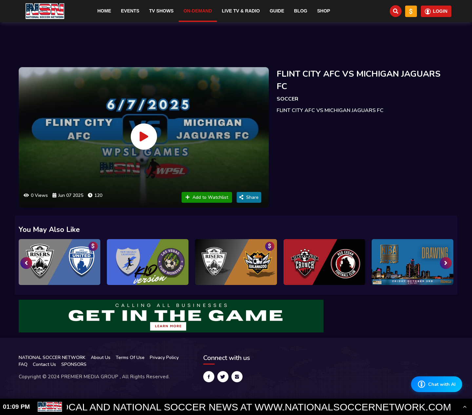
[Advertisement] (236, 42)
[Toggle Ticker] (465, 407)
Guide (277, 10)
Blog (300, 10)
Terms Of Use (130, 357)
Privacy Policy (164, 357)
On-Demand (198, 10)
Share (249, 197)
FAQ (23, 364)
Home (104, 10)
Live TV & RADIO (241, 10)
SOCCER (287, 99)
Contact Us (44, 364)
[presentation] (26, 263)
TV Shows (161, 10)
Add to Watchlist (207, 197)
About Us (100, 357)
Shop (323, 10)
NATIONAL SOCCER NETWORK (52, 357)
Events (130, 10)
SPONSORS (74, 364)
